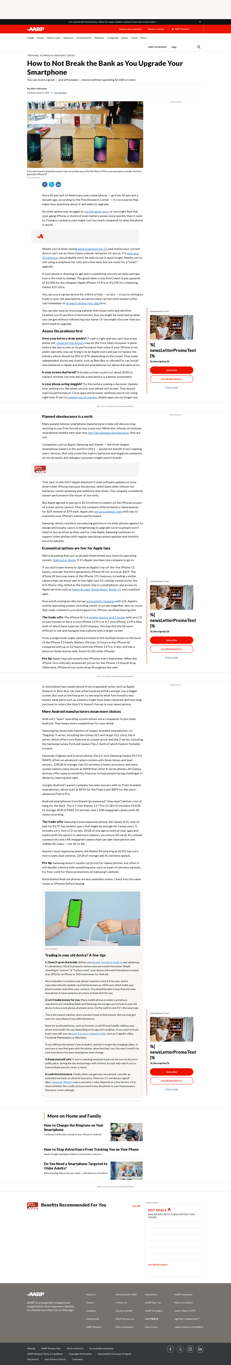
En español (60, 93)
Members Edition (156, 29)
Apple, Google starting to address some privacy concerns (72, 1154)
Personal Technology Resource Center (51, 55)
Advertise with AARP (126, 1294)
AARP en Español (157, 47)
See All (136, 1205)
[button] (200, 21)
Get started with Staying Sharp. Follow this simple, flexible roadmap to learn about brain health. (112, 22)
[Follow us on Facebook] (170, 1349)
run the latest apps (96, 211)
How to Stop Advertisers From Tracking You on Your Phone (91, 1149)
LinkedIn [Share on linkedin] (59, 185)
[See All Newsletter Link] (171, 379)
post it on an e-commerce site (89, 1033)
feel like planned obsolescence (108, 432)
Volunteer (91, 1310)
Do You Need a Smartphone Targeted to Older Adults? (75, 1166)
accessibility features (100, 601)
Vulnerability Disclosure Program (114, 1353)
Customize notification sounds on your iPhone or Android (72, 1134)
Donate (90, 1302)
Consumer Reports (62, 1082)
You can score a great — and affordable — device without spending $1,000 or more (81, 79)
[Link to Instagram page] (190, 1349)
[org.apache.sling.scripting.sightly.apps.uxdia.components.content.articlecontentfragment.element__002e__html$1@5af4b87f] (85, 174)
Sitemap (31, 1348)
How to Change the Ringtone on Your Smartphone (73, 1127)
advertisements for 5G (93, 248)
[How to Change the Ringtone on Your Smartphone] (94, 1132)
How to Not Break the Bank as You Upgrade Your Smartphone (105, 67)
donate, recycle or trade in (107, 962)
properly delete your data (83, 303)
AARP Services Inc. (125, 1318)
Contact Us (121, 1302)
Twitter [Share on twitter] (52, 185)
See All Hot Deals (157, 1264)
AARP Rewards (94, 1326)
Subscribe (171, 370)
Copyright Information (80, 1353)
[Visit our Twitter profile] (180, 1349)
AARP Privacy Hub (51, 1348)
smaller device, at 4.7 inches (107, 617)
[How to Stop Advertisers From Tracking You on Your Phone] (94, 1151)
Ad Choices (33, 1359)
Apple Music (99, 589)
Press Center (151, 1326)
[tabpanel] (174, 46)
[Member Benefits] (40, 472)
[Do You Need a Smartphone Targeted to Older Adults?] (94, 1171)
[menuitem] (30, 39)
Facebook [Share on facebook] (46, 185)
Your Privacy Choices (55, 1359)
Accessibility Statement (101, 1348)
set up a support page (108, 511)
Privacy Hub (171, 387)
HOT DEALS (157, 1210)
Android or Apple (64, 560)
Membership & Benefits (130, 29)
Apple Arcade (81, 589)
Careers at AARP (124, 1310)
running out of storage (82, 397)
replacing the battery (70, 343)
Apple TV (115, 589)
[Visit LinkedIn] (200, 1349)
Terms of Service (75, 1348)
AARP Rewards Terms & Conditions (45, 1353)
